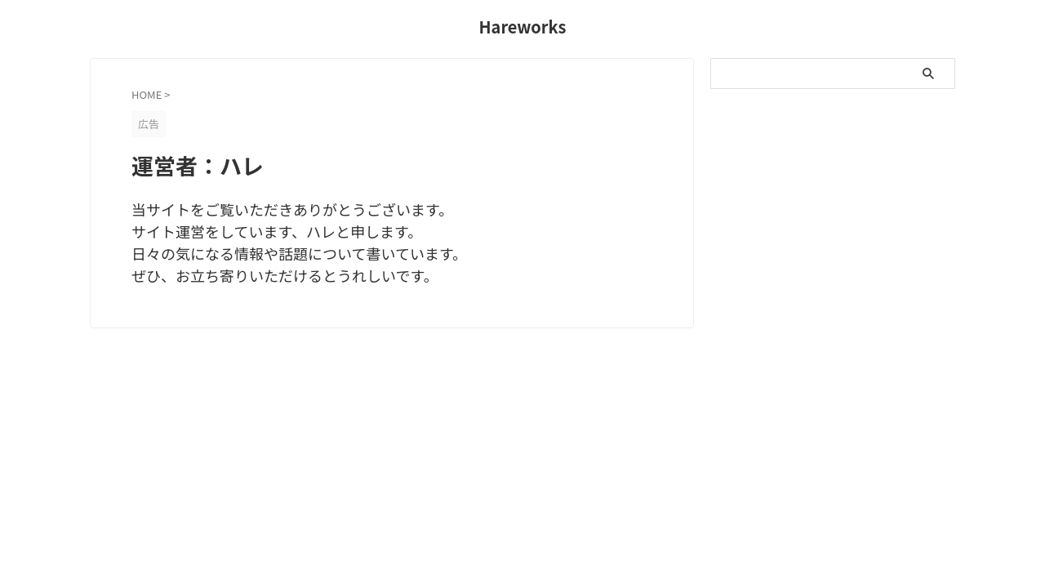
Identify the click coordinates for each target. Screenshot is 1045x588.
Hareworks (522, 26)
